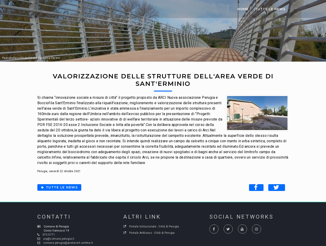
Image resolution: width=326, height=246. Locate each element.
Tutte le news (59, 187)
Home (243, 9)
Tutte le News (270, 9)
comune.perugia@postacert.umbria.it (68, 242)
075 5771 (49, 234)
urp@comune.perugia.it (58, 238)
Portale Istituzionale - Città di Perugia (154, 226)
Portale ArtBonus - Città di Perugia (152, 232)
